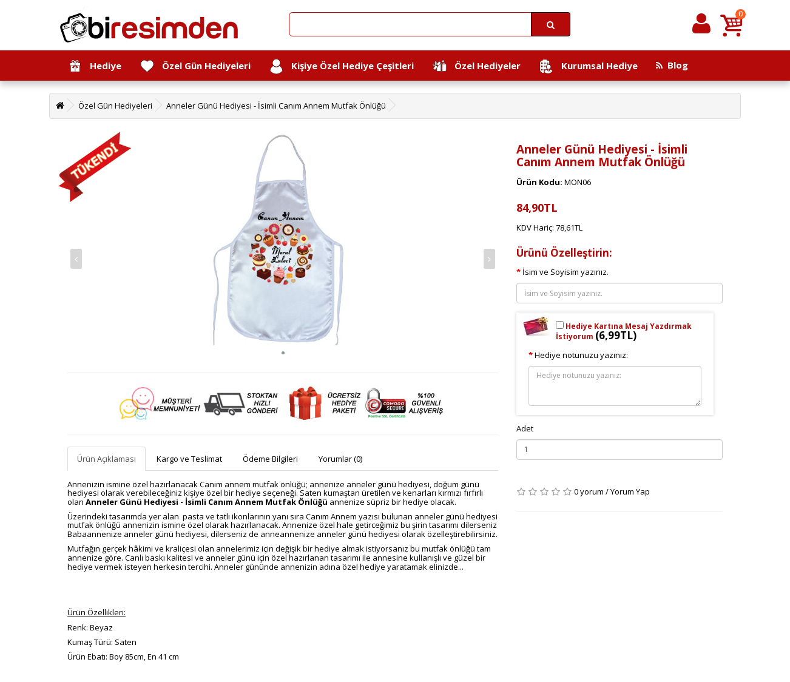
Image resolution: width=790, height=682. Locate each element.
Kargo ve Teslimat (189, 458)
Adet (524, 428)
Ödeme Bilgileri (270, 458)
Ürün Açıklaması (106, 458)
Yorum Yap (630, 491)
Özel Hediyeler (476, 66)
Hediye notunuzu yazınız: (581, 354)
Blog (672, 65)
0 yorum (589, 491)
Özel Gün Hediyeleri (195, 66)
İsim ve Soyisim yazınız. (565, 271)
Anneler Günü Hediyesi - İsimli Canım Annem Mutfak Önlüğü (276, 105)
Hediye (94, 66)
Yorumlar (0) (340, 458)
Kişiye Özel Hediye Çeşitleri (341, 66)
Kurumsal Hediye (588, 66)
